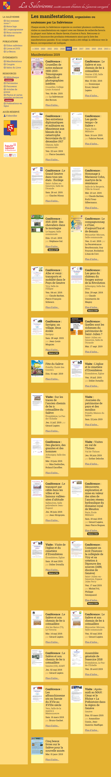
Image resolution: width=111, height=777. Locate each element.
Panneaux (10, 86)
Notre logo (10, 26)
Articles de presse (10, 90)
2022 (50, 48)
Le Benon (10, 51)
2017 (81, 48)
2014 (100, 48)
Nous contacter (13, 32)
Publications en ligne (13, 104)
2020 (62, 48)
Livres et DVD (12, 48)
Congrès (9, 64)
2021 (56, 48)
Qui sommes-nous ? (12, 22)
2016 (88, 48)
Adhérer (9, 35)
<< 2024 (35, 48)
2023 (43, 48)
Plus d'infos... (52, 105)
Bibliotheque (11, 78)
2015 (94, 48)
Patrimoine (11, 83)
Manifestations (13, 61)
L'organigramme (13, 29)
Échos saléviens (13, 45)
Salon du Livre (12, 67)
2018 (75, 48)
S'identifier (10, 115)
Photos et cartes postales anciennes (13, 97)
